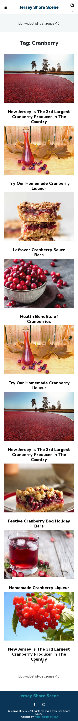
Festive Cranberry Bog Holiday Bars (39, 523)
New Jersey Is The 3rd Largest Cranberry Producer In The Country (39, 117)
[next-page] (41, 661)
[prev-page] (35, 661)
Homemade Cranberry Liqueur (39, 588)
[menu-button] (5, 7)
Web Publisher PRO (46, 716)
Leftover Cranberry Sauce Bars (39, 252)
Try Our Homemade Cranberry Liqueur (39, 186)
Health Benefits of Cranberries (39, 319)
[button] (72, 7)
